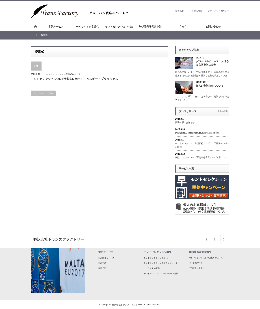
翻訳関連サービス (106, 258)
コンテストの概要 (152, 268)
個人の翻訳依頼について (210, 85)
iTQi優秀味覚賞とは (198, 268)
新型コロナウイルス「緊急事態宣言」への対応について (202, 157)
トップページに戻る (43, 93)
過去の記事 (223, 111)
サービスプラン (196, 263)
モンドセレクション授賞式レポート (63, 74)
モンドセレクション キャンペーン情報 (161, 273)
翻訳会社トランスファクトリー (127, 304)
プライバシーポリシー (218, 11)
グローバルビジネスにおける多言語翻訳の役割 (212, 63)
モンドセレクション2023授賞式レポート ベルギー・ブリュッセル (74, 78)
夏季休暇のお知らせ (185, 122)
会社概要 (179, 11)
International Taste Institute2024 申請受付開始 (197, 133)
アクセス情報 (195, 11)
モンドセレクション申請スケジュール (160, 263)
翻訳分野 (102, 268)
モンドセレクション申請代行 (157, 258)
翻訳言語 (102, 263)
